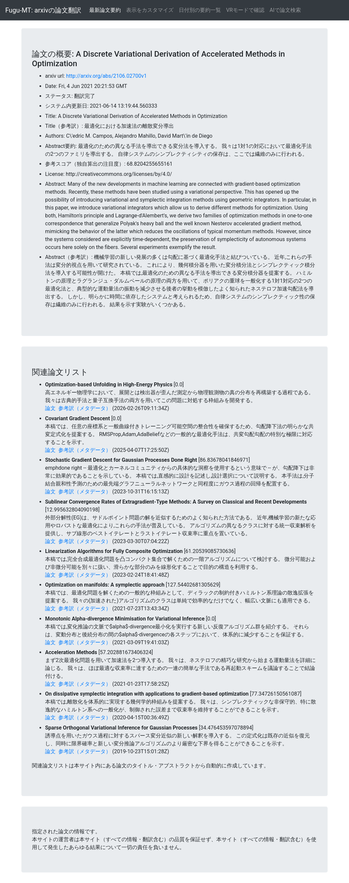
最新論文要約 (105, 10)
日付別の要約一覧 (200, 10)
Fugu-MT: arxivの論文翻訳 (43, 10)
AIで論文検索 (285, 10)
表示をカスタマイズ (150, 10)
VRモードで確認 (245, 10)
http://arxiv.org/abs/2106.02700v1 (106, 76)
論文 (50, 408)
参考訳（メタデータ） (84, 408)
